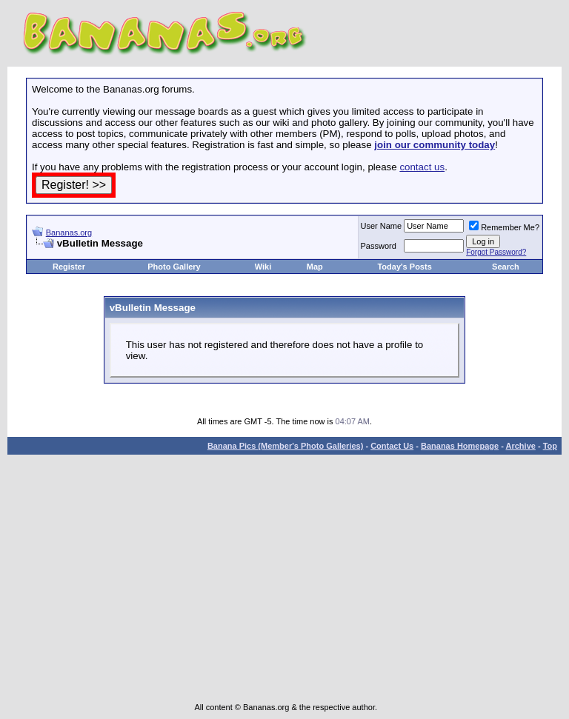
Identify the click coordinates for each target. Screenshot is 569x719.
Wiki (263, 266)
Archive (521, 445)
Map (315, 266)
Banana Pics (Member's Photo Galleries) (285, 445)
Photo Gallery (174, 266)
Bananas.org (69, 232)
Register (69, 266)
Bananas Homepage (460, 445)
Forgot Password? (496, 252)
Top (550, 445)
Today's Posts (404, 266)
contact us (422, 167)
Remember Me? (504, 227)
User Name (381, 225)
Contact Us (391, 445)
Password (378, 245)
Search (505, 266)
